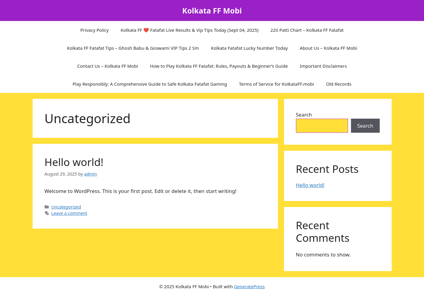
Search (304, 114)
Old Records (338, 84)
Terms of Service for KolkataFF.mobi (276, 84)
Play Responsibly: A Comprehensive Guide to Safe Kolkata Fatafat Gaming (149, 84)
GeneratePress (249, 286)
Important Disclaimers (323, 66)
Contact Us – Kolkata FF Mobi (107, 66)
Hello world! (74, 162)
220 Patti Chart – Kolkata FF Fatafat (307, 30)
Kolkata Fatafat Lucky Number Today (249, 48)
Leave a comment (69, 213)
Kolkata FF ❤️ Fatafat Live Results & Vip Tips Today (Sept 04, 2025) (190, 30)
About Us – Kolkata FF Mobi (328, 48)
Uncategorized (66, 207)
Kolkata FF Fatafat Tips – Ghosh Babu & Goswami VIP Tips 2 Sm (133, 48)
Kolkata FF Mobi (212, 10)
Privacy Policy (94, 30)
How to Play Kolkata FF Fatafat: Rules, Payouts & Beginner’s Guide (219, 66)
